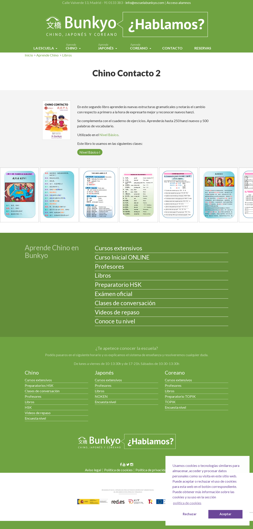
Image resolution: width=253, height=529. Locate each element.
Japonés (106, 47)
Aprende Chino (47, 55)
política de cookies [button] (187, 503)
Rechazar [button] (190, 514)
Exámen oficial (113, 293)
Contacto (172, 48)
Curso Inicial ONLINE (122, 257)
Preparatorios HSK (39, 385)
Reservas (202, 48)
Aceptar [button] (225, 514)
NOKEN (101, 396)
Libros (67, 55)
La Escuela (43, 48)
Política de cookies (118, 470)
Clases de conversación (125, 303)
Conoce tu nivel (115, 321)
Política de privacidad (151, 470)
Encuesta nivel (35, 418)
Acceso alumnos (179, 2)
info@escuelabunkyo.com (144, 2)
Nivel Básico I (89, 152)
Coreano (139, 47)
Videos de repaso (117, 312)
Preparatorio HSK (118, 284)
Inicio (29, 55)
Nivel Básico (108, 135)
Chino (72, 47)
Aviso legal (93, 470)
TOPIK (170, 402)
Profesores (109, 266)
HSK (28, 407)
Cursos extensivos (118, 248)
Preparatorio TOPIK (180, 396)
